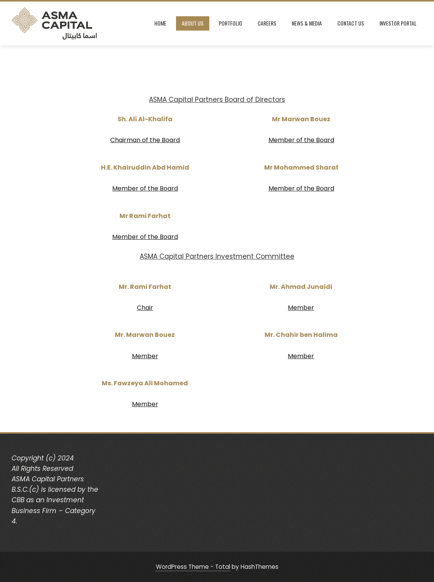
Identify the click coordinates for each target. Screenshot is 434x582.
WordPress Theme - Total (193, 567)
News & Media (307, 23)
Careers (267, 23)
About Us (192, 23)
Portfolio (230, 23)
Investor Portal (398, 23)
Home (160, 23)
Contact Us (350, 23)
